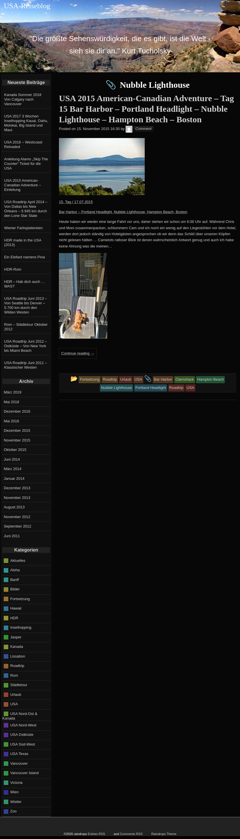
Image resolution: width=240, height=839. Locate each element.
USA (14, 704)
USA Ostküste (21, 734)
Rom (14, 675)
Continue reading (77, 353)
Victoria (16, 782)
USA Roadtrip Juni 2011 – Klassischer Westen (25, 365)
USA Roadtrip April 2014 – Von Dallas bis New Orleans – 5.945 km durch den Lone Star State (25, 209)
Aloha (15, 570)
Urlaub (15, 694)
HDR (14, 618)
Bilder (15, 589)
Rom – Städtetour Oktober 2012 (26, 326)
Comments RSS (131, 834)
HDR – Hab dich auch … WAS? (24, 283)
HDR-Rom (12, 269)
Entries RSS (96, 834)
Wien (14, 792)
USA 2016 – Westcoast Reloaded (23, 144)
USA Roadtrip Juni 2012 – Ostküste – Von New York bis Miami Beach (25, 346)
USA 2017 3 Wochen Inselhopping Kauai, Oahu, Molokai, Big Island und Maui (26, 123)
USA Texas (19, 754)
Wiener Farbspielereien (23, 228)
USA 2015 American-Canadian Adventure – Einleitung (22, 185)
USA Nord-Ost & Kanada (19, 715)
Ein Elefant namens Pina (24, 257)
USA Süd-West (22, 744)
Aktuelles (17, 560)
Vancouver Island (24, 773)
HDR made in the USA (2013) (22, 242)
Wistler (16, 802)
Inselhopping (20, 627)
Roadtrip (17, 666)
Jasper (15, 637)
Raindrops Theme (163, 834)
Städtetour (18, 685)
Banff (14, 579)
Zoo (13, 811)
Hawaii (15, 608)
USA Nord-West (23, 725)
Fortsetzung (20, 598)
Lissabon (17, 656)
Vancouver (19, 763)
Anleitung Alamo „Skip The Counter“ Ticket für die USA (26, 163)
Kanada (16, 646)
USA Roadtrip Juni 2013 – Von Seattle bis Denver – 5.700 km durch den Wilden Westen (25, 305)
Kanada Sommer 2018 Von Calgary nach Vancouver (22, 99)
